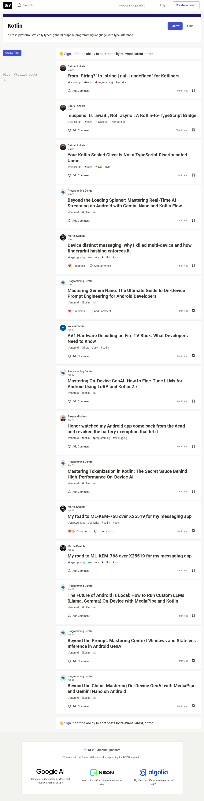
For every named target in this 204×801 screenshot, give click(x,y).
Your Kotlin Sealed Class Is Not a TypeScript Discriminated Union (127, 157)
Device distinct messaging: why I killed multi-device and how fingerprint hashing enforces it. (130, 248)
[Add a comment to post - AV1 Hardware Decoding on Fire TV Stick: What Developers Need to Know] (79, 356)
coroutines (118, 122)
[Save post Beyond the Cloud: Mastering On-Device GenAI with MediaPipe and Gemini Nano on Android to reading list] (193, 706)
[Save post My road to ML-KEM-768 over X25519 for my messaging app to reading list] (193, 531)
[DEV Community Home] (8, 5)
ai (94, 212)
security (93, 257)
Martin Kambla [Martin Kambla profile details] (76, 235)
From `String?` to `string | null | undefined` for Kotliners (124, 76)
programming (104, 82)
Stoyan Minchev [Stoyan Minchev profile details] (77, 416)
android (73, 212)
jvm (107, 167)
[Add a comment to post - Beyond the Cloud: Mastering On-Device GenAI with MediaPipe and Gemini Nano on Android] (79, 706)
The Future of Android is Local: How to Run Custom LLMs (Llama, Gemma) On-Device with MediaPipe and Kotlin (126, 598)
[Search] (19, 5)
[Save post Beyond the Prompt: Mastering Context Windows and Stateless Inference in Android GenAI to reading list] (193, 661)
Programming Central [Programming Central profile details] (80, 190)
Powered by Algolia (131, 5)
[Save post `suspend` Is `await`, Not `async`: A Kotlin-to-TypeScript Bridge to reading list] (193, 130)
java (98, 167)
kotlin (88, 82)
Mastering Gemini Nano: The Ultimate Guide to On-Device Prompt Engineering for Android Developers (126, 293)
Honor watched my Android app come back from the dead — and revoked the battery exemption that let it (129, 428)
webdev (121, 82)
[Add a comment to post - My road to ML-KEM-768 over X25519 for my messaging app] (79, 531)
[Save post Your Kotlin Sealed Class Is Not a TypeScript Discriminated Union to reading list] (193, 175)
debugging (120, 438)
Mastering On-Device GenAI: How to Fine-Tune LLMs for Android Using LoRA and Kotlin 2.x (125, 383)
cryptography (76, 257)
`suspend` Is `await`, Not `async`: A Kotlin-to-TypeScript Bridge (132, 115)
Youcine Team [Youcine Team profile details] (76, 326)
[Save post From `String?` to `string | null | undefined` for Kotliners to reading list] (193, 91)
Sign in (69, 54)
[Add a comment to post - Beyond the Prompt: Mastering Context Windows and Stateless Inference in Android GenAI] (79, 661)
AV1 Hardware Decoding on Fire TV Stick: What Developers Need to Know (128, 338)
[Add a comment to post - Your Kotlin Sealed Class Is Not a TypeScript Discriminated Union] (79, 175)
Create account (186, 5)
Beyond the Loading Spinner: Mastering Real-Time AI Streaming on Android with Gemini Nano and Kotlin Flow (125, 203)
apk (95, 348)
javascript (101, 122)
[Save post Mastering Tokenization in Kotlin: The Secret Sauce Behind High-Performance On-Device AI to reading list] (193, 492)
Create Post (12, 52)
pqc (116, 257)
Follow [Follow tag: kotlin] (175, 26)
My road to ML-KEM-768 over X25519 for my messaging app (130, 516)
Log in (164, 5)
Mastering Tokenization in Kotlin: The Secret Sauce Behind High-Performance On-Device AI (127, 474)
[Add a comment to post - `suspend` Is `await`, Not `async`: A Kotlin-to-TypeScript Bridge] (79, 130)
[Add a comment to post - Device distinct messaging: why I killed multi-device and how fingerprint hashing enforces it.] (76, 265)
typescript (74, 82)
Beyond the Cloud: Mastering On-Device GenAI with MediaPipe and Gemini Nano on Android (131, 688)
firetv (85, 348)
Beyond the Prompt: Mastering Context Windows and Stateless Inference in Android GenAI (132, 643)
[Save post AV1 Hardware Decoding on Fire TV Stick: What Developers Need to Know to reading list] (193, 356)
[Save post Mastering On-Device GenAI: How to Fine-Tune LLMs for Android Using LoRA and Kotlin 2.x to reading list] (193, 401)
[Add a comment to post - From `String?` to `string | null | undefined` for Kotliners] (79, 91)
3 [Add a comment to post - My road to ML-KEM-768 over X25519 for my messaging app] (103, 531)
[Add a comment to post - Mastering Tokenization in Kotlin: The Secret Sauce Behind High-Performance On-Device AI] (79, 492)
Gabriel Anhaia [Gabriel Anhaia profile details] (76, 66)
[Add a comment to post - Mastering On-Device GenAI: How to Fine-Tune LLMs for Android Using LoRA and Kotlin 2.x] (79, 401)
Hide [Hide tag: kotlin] (190, 26)
